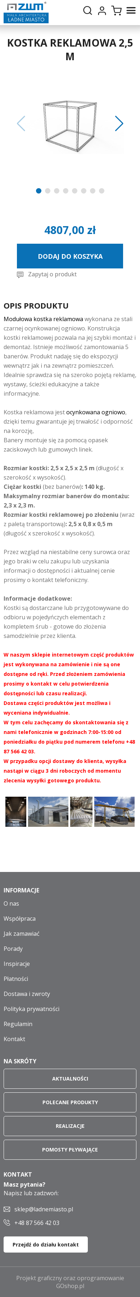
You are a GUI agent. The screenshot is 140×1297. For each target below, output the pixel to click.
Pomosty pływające (70, 1149)
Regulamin (18, 1024)
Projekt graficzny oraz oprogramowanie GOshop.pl (70, 1282)
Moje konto (102, 11)
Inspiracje (17, 964)
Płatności (16, 979)
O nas (11, 903)
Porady (13, 949)
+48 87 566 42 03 (36, 1223)
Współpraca (20, 918)
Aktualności (70, 1078)
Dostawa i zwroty (27, 994)
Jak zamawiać (22, 934)
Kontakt (14, 1039)
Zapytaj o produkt (52, 274)
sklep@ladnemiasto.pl (43, 1209)
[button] (21, 124)
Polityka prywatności (31, 1009)
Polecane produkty (70, 1102)
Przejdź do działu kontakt (46, 1244)
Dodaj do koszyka (70, 256)
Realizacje (70, 1125)
